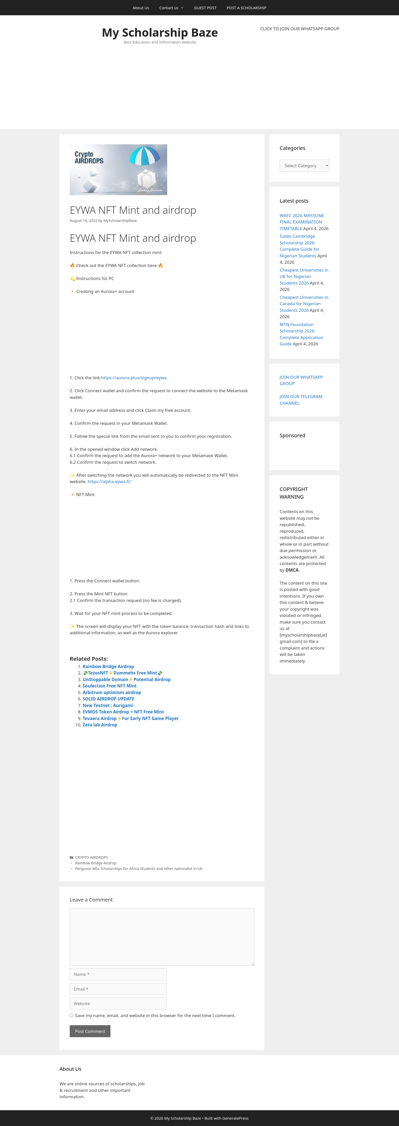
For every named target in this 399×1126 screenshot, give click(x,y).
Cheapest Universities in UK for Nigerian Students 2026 (304, 276)
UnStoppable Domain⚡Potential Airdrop (127, 679)
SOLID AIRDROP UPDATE (108, 699)
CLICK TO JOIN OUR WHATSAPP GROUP (299, 29)
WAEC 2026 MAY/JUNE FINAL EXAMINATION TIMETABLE (302, 222)
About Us (141, 7)
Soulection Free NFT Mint (110, 686)
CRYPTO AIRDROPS (91, 857)
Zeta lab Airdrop (100, 725)
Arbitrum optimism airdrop (112, 692)
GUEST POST (205, 7)
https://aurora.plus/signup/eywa (134, 378)
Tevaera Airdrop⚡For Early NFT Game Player (131, 718)
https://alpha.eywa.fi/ (109, 481)
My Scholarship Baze (160, 32)
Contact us (174, 7)
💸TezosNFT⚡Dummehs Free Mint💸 (123, 673)
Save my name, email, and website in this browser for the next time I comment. (155, 1015)
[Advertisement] (299, 80)
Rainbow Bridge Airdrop (108, 666)
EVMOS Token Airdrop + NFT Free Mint (123, 712)
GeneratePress (235, 1118)
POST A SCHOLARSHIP (246, 7)
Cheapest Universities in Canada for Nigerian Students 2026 (304, 303)
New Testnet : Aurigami (108, 705)
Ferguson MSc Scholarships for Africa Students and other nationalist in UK (139, 868)
